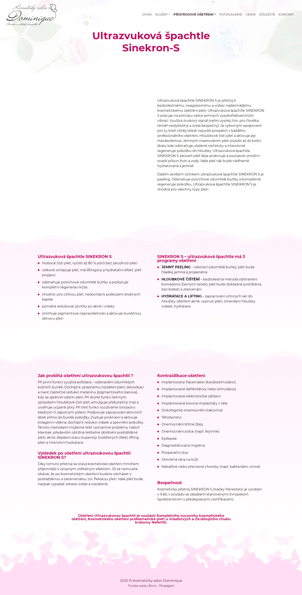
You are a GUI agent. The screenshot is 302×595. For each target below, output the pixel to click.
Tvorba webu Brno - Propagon (151, 586)
